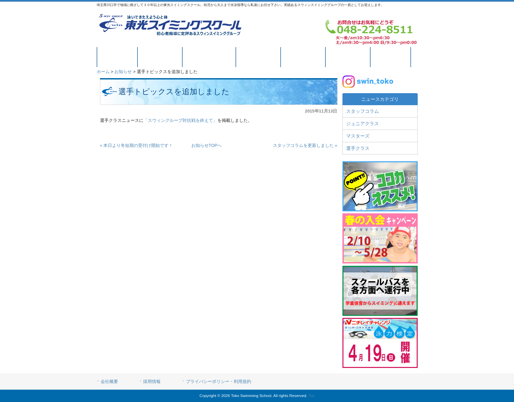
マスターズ (358, 136)
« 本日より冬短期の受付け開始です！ (136, 145)
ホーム (103, 71)
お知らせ (123, 71)
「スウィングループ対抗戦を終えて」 (180, 120)
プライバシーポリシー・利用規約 (218, 381)
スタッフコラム (362, 111)
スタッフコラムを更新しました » (305, 145)
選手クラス (358, 148)
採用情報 (152, 381)
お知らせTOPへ (206, 145)
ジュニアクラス (362, 123)
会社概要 (109, 381)
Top (311, 395)
